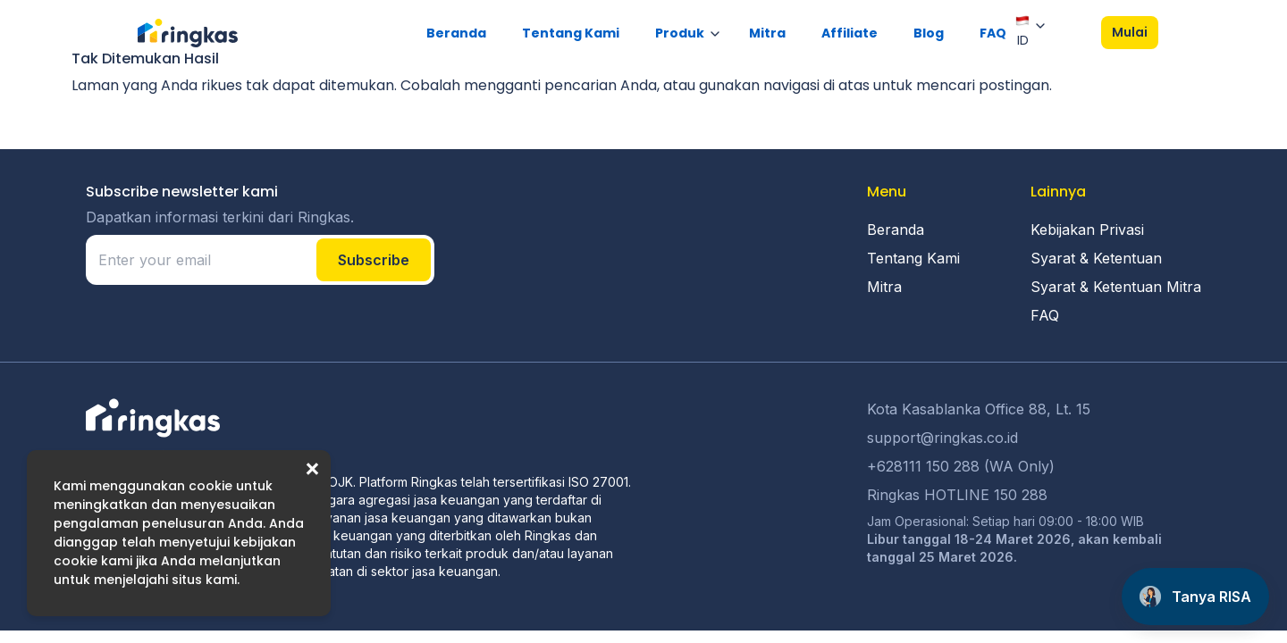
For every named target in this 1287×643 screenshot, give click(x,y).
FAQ (993, 33)
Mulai (1130, 32)
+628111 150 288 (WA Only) (961, 466)
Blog (928, 33)
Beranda (456, 33)
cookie (210, 486)
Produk (679, 33)
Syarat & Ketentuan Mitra (1115, 287)
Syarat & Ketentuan (1096, 258)
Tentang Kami (570, 33)
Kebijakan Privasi (1087, 229)
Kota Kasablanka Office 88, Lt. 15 (978, 409)
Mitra (767, 33)
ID (1022, 31)
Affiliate (849, 33)
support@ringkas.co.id (942, 438)
